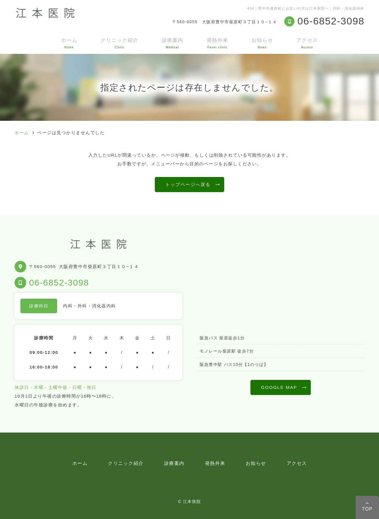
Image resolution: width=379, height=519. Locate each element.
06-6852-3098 (59, 282)
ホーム (69, 43)
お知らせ (262, 43)
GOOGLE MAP (279, 387)
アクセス (307, 43)
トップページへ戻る (187, 184)
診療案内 (172, 43)
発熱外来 (217, 43)
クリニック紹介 (119, 43)
